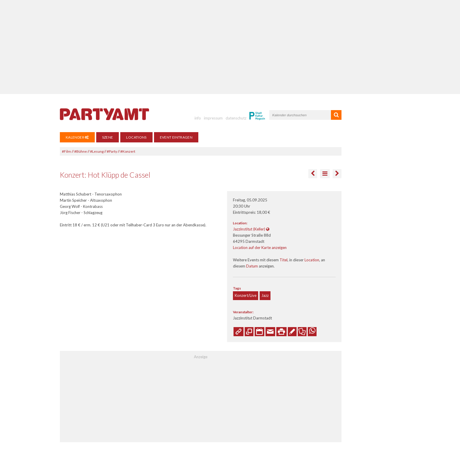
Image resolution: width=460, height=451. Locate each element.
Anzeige (200, 356)
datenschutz (236, 118)
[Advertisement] (230, 47)
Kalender (77, 137)
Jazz (265, 295)
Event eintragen (176, 137)
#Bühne (80, 151)
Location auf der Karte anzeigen (260, 247)
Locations (136, 137)
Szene (107, 137)
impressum (213, 118)
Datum (252, 266)
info (198, 118)
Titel (284, 260)
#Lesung (97, 151)
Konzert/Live (245, 295)
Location (312, 260)
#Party (112, 151)
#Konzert (127, 151)
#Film (66, 151)
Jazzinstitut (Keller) (249, 229)
